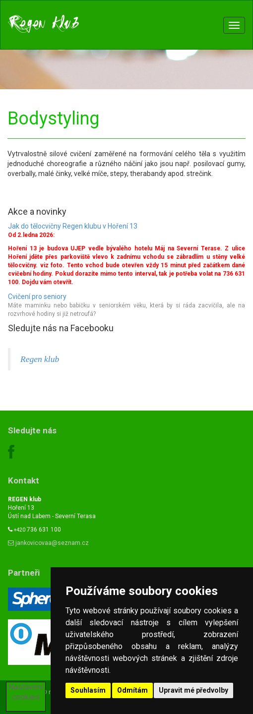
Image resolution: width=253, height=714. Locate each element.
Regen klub (39, 359)
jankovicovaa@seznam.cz (48, 542)
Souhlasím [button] (88, 690)
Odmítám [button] (132, 690)
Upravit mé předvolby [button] (193, 690)
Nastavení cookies (25, 692)
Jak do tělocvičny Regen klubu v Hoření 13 (72, 226)
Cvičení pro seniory (37, 296)
